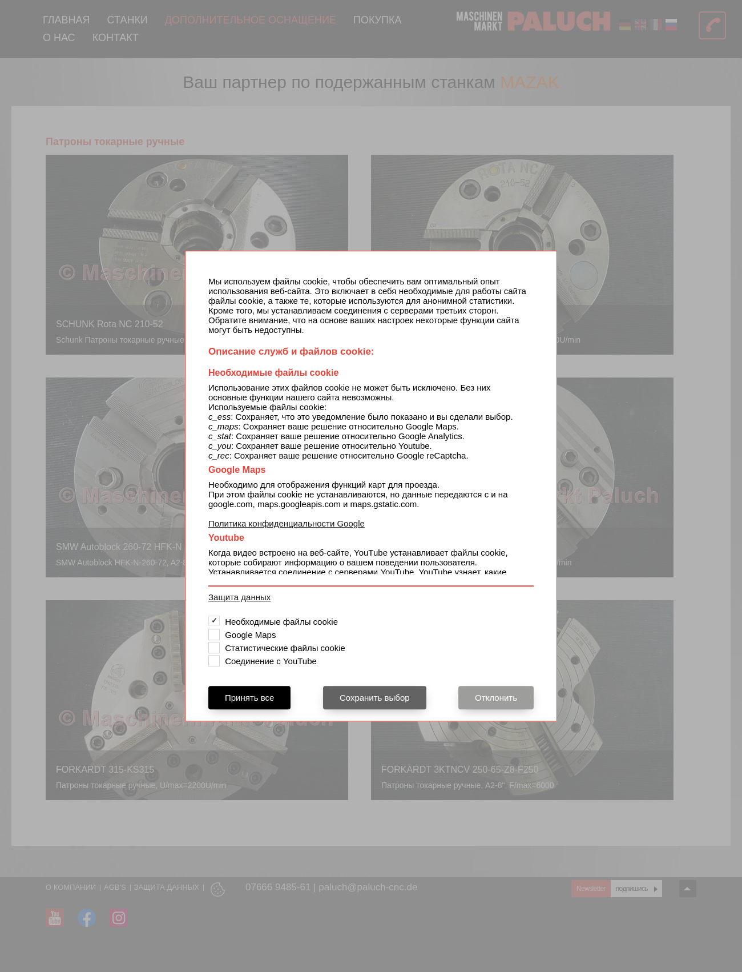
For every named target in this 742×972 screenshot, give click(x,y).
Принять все (249, 697)
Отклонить (496, 697)
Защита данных (239, 597)
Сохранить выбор (375, 697)
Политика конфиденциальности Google (286, 523)
